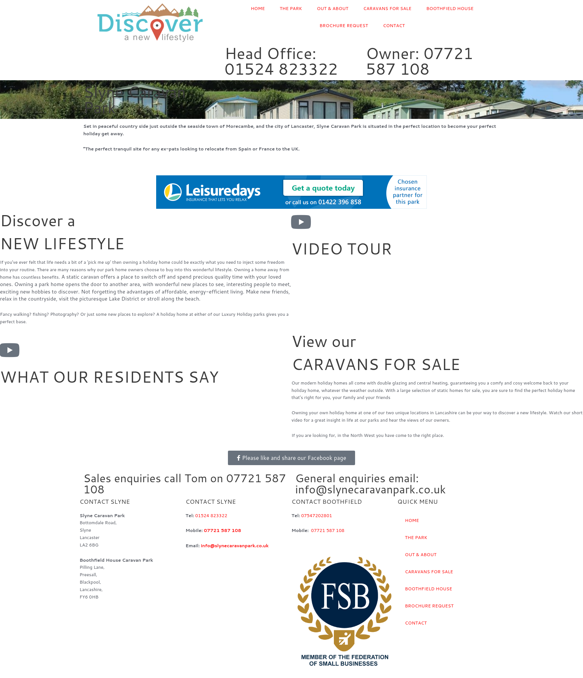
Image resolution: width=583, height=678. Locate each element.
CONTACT (394, 25)
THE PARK (291, 8)
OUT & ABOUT (332, 8)
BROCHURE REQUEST (343, 25)
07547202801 (316, 515)
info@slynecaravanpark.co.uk (235, 545)
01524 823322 (211, 515)
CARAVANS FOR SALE (387, 8)
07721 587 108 (222, 530)
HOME (258, 8)
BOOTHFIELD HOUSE (450, 8)
